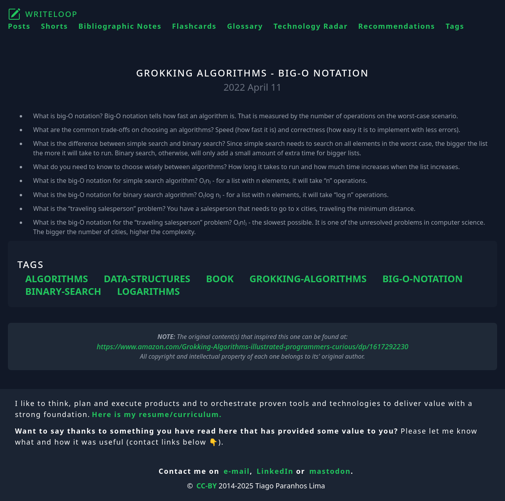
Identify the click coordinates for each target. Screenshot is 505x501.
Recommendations (396, 26)
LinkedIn (275, 471)
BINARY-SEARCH (63, 291)
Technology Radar (310, 26)
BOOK (220, 278)
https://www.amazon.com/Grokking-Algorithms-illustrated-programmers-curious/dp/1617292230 (252, 346)
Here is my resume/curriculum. (157, 414)
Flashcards (194, 26)
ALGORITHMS (56, 278)
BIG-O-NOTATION (422, 278)
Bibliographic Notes (120, 26)
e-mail (237, 471)
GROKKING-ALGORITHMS (308, 278)
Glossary (245, 26)
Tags (454, 26)
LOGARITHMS (148, 291)
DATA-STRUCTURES (147, 278)
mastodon (330, 471)
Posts (19, 26)
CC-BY (206, 485)
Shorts (54, 26)
